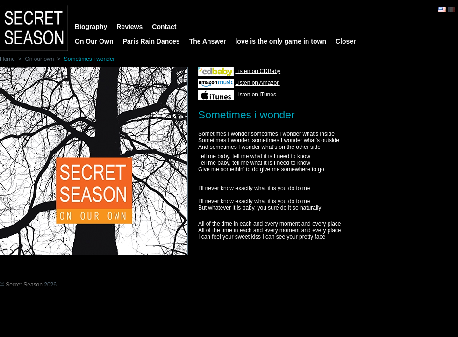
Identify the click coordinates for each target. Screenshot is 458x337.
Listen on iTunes (255, 94)
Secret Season (24, 284)
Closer (346, 41)
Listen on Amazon (257, 83)
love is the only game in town (280, 41)
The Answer (207, 41)
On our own (39, 59)
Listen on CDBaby (257, 71)
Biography (91, 26)
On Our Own (94, 41)
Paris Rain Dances (150, 41)
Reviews (129, 26)
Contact (164, 26)
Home (7, 59)
